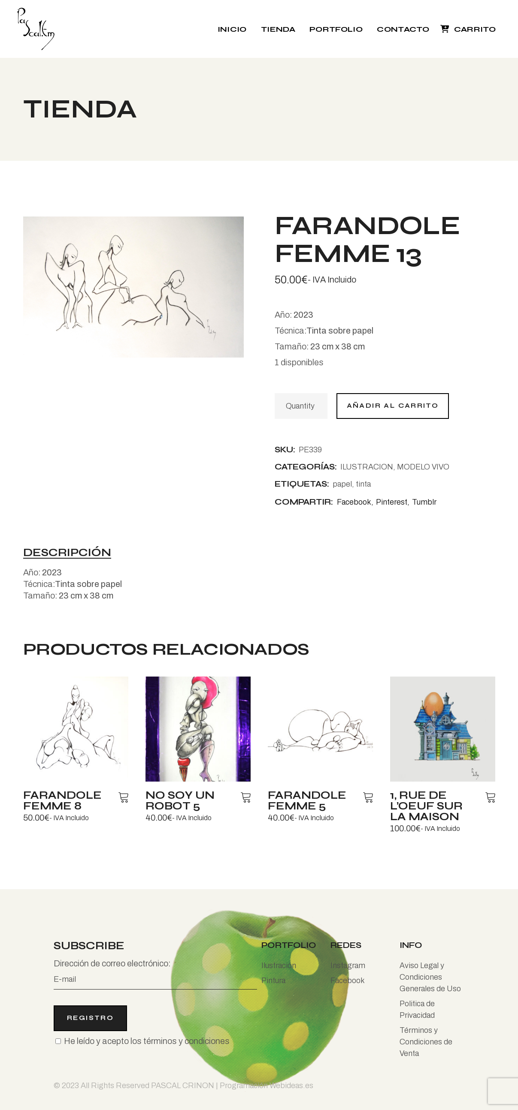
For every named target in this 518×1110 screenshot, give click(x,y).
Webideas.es (291, 1085)
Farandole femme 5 (307, 800)
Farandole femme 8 (62, 800)
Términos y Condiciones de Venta (426, 1042)
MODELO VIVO (423, 467)
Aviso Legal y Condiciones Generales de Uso (430, 977)
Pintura (273, 980)
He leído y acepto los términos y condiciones (147, 1041)
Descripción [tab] (67, 553)
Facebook (347, 980)
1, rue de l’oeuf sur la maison (426, 806)
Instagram (347, 965)
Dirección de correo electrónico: (155, 974)
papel (342, 484)
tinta (363, 484)
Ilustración (278, 965)
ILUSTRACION (366, 467)
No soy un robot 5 (180, 800)
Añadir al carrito (393, 405)
